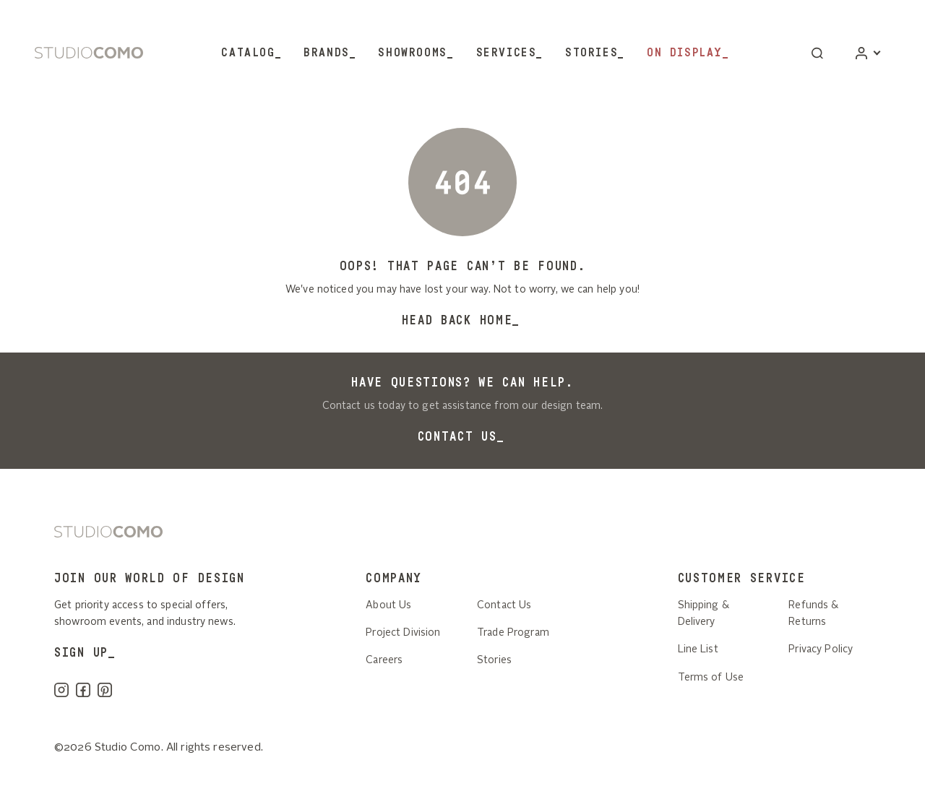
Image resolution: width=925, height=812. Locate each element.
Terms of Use (711, 678)
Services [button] (506, 53)
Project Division (403, 633)
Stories (591, 53)
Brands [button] (327, 53)
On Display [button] (685, 53)
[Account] (867, 53)
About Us (388, 605)
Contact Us (457, 437)
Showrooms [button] (412, 53)
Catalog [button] (248, 53)
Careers (384, 660)
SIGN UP (81, 653)
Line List (698, 649)
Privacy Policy (820, 649)
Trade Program (513, 633)
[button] (817, 53)
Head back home (457, 320)
